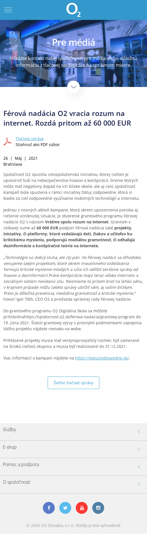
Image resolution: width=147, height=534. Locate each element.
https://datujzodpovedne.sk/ (102, 358)
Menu (8, 10)
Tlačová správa (30, 138)
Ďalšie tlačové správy (73, 382)
